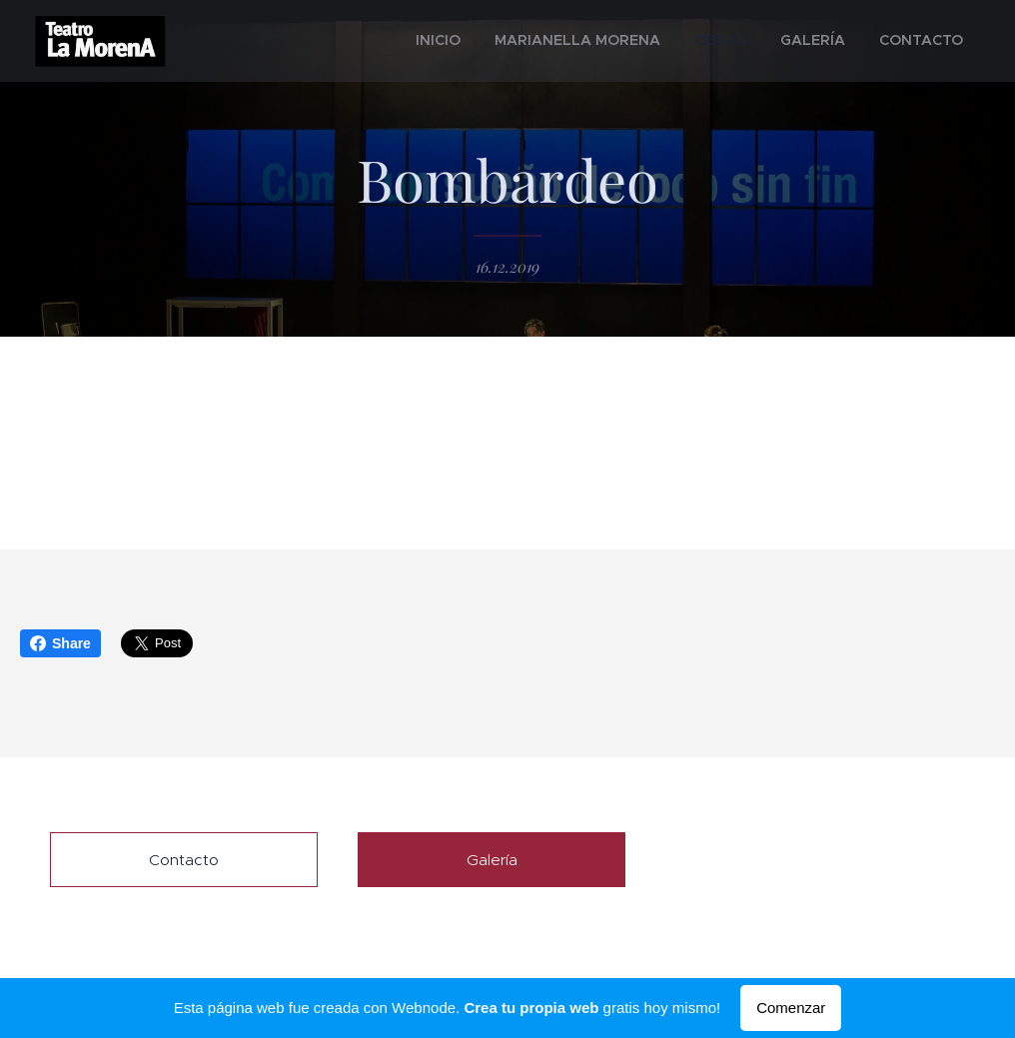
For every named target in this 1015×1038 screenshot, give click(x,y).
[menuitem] (502, 41)
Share (60, 643)
